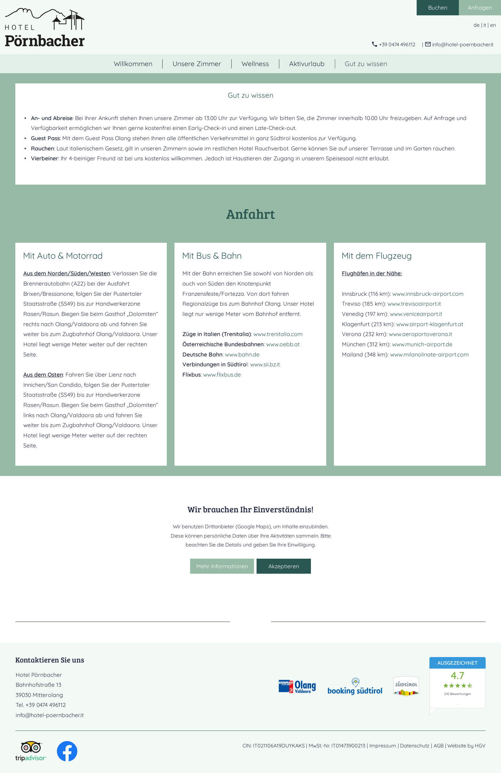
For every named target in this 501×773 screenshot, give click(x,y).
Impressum (382, 745)
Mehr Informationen (222, 566)
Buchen (437, 7)
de (477, 25)
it (484, 25)
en (493, 25)
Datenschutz (414, 745)
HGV (480, 745)
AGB (438, 745)
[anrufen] (393, 44)
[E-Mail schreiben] (459, 44)
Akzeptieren (283, 566)
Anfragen (480, 7)
